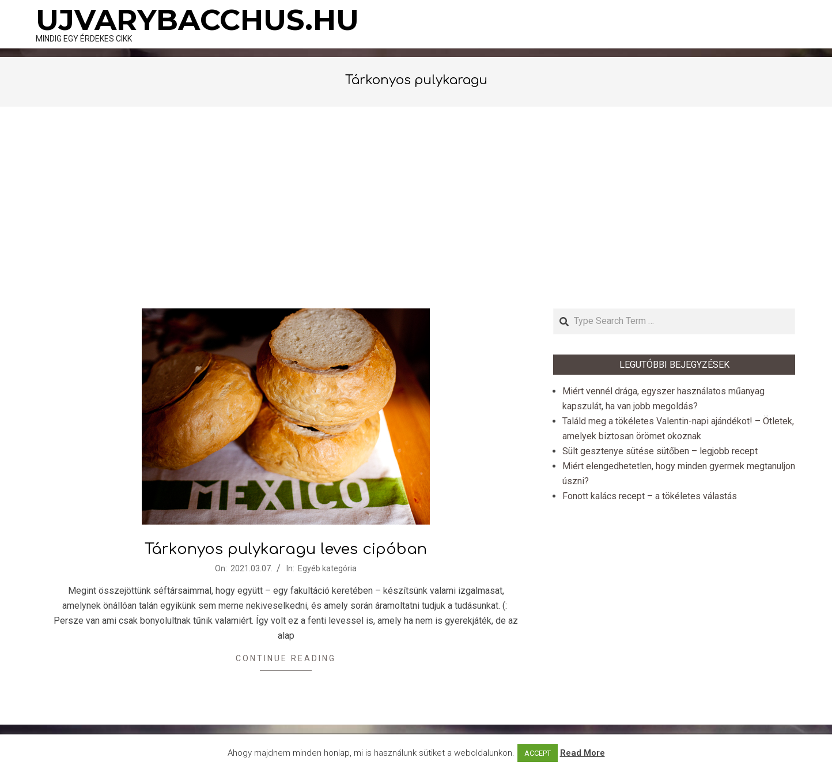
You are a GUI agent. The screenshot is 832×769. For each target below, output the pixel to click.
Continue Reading (286, 658)
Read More (582, 753)
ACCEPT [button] (537, 753)
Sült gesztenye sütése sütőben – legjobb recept (660, 451)
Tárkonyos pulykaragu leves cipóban (286, 549)
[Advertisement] (416, 207)
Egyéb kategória (327, 568)
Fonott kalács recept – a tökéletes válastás (649, 496)
